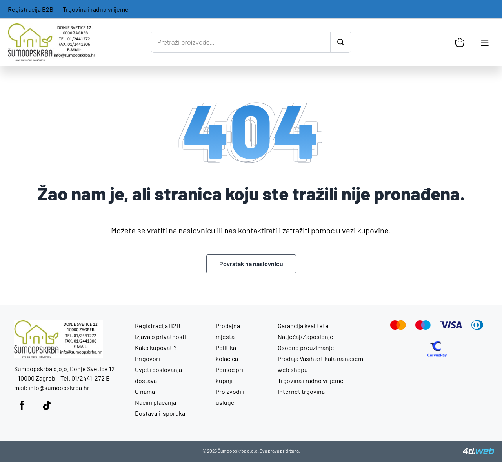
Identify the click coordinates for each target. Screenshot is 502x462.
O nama (145, 391)
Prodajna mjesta (228, 331)
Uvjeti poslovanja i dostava (160, 375)
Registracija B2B (30, 9)
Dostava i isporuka (160, 413)
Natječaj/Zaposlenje (305, 336)
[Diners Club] (477, 327)
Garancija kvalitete (303, 325)
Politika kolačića (227, 353)
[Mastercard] (398, 327)
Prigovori (147, 358)
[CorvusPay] (437, 354)
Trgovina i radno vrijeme (96, 9)
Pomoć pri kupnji (229, 375)
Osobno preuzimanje (306, 347)
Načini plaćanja (155, 402)
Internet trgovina (301, 391)
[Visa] (451, 326)
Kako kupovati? (155, 347)
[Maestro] (423, 327)
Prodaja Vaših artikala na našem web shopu (320, 364)
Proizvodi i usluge (230, 397)
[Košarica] (459, 42)
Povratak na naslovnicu (251, 263)
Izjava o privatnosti (160, 336)
